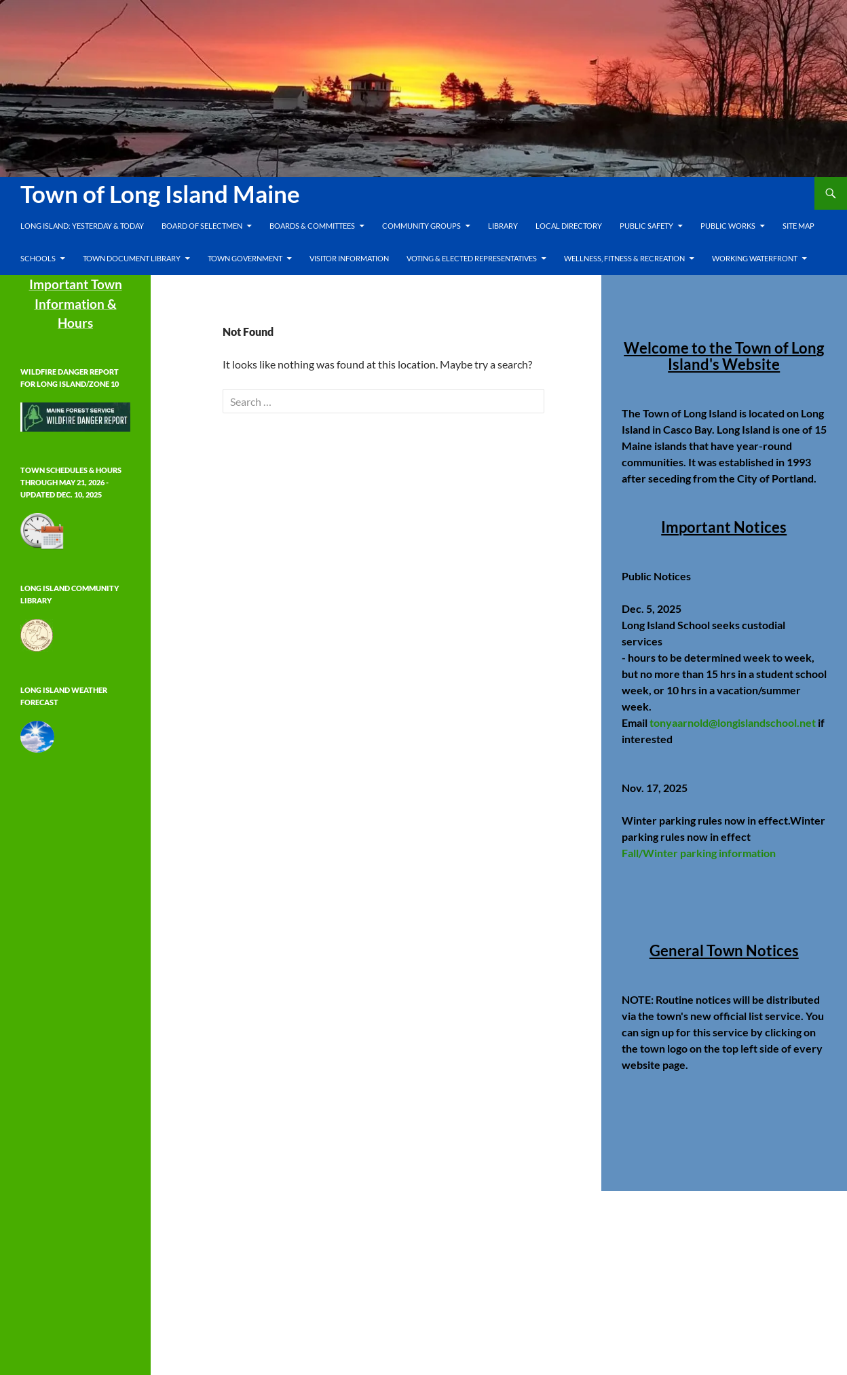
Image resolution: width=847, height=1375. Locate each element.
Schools (38, 258)
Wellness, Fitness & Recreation (624, 258)
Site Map (798, 225)
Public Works (727, 225)
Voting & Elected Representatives (472, 258)
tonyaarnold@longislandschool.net (733, 722)
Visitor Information (349, 258)
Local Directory (568, 225)
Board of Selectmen (202, 225)
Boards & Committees (312, 225)
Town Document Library (132, 258)
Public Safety (646, 225)
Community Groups (421, 225)
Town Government (245, 258)
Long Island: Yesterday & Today (82, 225)
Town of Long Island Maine (160, 193)
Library (503, 225)
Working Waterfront (754, 258)
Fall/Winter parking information (699, 852)
